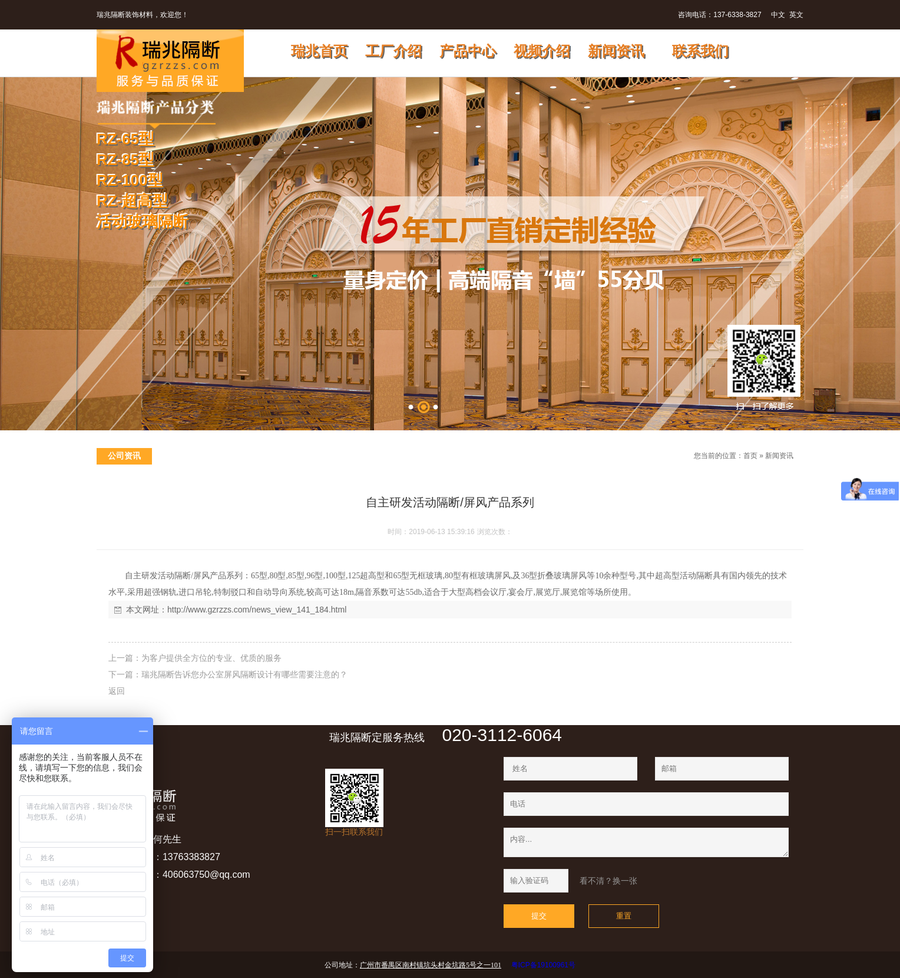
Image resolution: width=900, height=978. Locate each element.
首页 (750, 456)
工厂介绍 (399, 51)
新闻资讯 (624, 51)
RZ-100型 (130, 180)
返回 (116, 691)
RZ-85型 (125, 160)
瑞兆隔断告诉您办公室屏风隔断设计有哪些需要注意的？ (244, 674)
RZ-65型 (125, 139)
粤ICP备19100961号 (543, 965)
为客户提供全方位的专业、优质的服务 (211, 658)
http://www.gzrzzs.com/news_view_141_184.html (256, 609)
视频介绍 (548, 51)
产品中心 (473, 51)
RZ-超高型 (132, 201)
